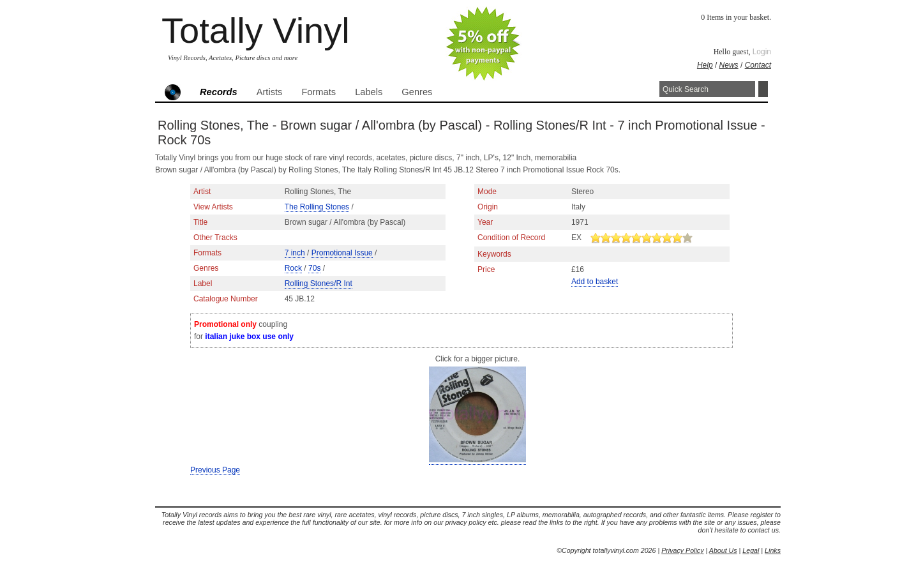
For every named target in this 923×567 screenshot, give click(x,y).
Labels (368, 92)
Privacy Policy (682, 550)
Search (763, 89)
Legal (750, 550)
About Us (723, 550)
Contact (758, 65)
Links (773, 550)
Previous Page (215, 469)
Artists (270, 92)
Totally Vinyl (255, 30)
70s (314, 268)
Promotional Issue (342, 252)
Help (705, 65)
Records (218, 92)
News (729, 65)
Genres (416, 92)
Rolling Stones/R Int (318, 283)
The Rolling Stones (317, 206)
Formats (318, 92)
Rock (293, 268)
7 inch (295, 252)
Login (762, 51)
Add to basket (594, 281)
